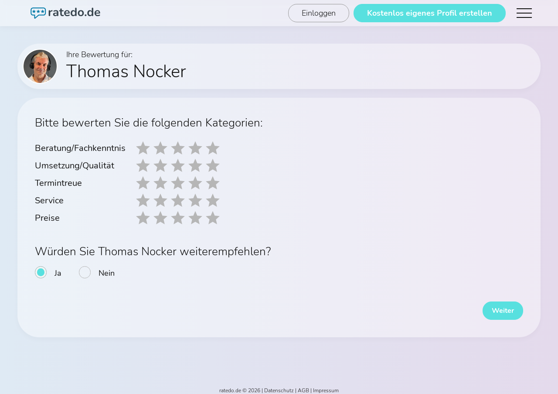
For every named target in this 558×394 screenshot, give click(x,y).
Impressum (326, 386)
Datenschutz (279, 386)
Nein (107, 273)
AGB (303, 386)
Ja (57, 273)
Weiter (497, 306)
